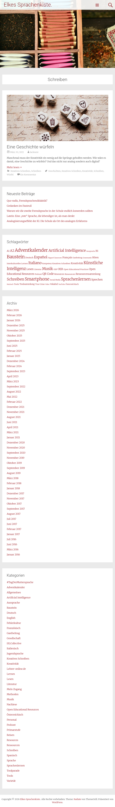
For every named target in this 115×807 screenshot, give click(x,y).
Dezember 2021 (15, 406)
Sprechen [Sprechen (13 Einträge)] (97, 279)
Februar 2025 (14, 350)
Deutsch (11, 612)
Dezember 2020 (16, 442)
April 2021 (12, 427)
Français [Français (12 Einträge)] (67, 257)
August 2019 (14, 473)
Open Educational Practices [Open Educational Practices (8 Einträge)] (76, 269)
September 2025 (16, 340)
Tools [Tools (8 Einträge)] (16, 284)
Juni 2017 (12, 523)
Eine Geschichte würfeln (30, 146)
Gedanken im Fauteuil (19, 205)
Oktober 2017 (14, 503)
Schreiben (36, 171)
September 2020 (16, 452)
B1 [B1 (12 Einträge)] (97, 250)
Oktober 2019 (14, 462)
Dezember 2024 (16, 361)
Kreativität (87, 171)
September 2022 (16, 386)
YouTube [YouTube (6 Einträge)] (61, 284)
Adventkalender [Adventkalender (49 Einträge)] (31, 250)
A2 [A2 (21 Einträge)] (12, 251)
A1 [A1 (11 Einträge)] (8, 250)
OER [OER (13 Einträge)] (60, 269)
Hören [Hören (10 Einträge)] (95, 257)
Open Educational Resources (23, 709)
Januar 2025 (13, 355)
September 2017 (16, 508)
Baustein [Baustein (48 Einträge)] (16, 257)
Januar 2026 (13, 320)
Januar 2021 (13, 437)
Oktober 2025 (14, 335)
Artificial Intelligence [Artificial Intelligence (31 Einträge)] (67, 250)
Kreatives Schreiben (20, 171)
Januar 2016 (13, 554)
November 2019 (15, 457)
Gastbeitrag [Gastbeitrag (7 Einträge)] (77, 258)
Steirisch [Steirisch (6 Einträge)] (10, 284)
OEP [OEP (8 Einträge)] (55, 269)
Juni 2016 (12, 544)
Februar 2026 (14, 315)
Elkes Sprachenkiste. (28, 5)
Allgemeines (14, 592)
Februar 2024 (14, 366)
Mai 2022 (12, 396)
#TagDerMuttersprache (20, 582)
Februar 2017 (14, 529)
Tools (10, 775)
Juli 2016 (11, 539)
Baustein (12, 607)
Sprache (11, 760)
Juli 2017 (11, 518)
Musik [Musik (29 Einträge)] (47, 268)
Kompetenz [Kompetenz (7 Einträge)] (47, 263)
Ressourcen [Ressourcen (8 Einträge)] (70, 274)
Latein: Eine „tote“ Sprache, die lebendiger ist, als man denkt (40, 215)
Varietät (11, 780)
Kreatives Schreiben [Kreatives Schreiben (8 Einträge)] (61, 263)
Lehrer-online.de (16, 668)
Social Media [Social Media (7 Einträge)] (55, 280)
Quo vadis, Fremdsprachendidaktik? (27, 200)
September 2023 (16, 371)
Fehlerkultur (14, 622)
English (11, 617)
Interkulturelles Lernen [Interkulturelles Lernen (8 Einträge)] (17, 263)
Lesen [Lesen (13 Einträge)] (30, 269)
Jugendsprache (15, 653)
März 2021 (12, 432)
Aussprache (13, 602)
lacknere (34, 152)
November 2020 (16, 447)
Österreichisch (15, 714)
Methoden (12, 694)
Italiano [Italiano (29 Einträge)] (35, 263)
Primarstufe (13, 729)
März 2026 (13, 310)
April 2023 (12, 376)
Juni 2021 (12, 422)
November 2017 (15, 498)
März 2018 (12, 478)
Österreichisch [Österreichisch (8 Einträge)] (72, 284)
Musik (10, 699)
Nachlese (12, 704)
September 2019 (16, 467)
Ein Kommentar (28, 174)
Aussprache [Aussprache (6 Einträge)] (90, 251)
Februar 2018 (14, 483)
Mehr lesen (14, 167)
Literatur (12, 684)
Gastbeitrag (13, 633)
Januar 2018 (13, 488)
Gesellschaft (14, 638)
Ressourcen (13, 745)
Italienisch (13, 648)
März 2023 (13, 381)
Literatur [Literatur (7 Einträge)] (38, 269)
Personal (11, 719)
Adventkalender (16, 587)
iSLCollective (14, 643)
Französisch (13, 628)
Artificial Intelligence (19, 597)
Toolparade (13, 770)
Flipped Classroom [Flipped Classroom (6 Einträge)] (55, 258)
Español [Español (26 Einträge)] (40, 257)
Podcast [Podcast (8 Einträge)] (38, 274)
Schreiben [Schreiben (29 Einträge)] (15, 279)
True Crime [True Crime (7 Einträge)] (40, 284)
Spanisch (12, 755)
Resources (12, 740)
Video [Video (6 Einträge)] (47, 284)
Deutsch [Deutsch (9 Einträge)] (29, 257)
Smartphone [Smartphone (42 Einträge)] (37, 279)
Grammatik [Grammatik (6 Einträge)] (87, 258)
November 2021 (15, 411)
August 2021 (14, 417)
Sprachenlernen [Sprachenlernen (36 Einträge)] (76, 279)
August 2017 (13, 513)
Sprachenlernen (16, 765)
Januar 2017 (13, 534)
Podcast (11, 724)
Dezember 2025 (16, 325)
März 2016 (12, 549)
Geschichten (54, 171)
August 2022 (14, 391)
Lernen (11, 673)
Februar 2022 (14, 401)
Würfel (10, 174)
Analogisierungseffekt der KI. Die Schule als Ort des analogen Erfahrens (47, 221)
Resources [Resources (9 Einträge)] (59, 274)
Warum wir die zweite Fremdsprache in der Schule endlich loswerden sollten (50, 210)
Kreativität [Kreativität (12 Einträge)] (77, 263)
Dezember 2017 (15, 493)
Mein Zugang (14, 689)
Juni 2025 (12, 345)
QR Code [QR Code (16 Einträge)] (48, 274)
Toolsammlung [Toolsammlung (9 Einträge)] (27, 284)
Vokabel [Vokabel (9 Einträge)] (54, 284)
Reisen (10, 734)
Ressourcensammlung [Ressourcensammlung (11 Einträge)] (88, 274)
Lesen (10, 678)
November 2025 (16, 330)
